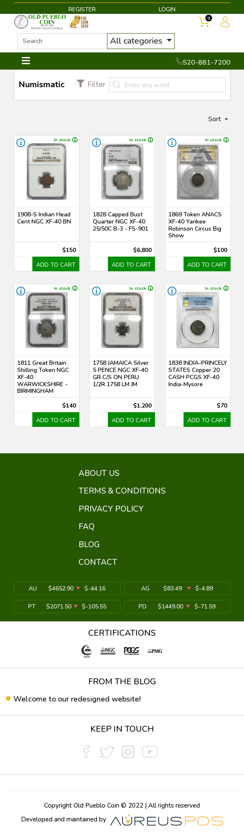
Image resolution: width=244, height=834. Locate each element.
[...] (62, 41)
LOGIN (167, 9)
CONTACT (98, 562)
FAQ (86, 526)
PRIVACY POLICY (111, 509)
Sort (215, 119)
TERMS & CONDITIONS (122, 491)
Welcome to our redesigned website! (77, 699)
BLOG (89, 544)
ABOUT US (99, 473)
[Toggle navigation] (26, 61)
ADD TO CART (56, 265)
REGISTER (82, 9)
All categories (137, 41)
